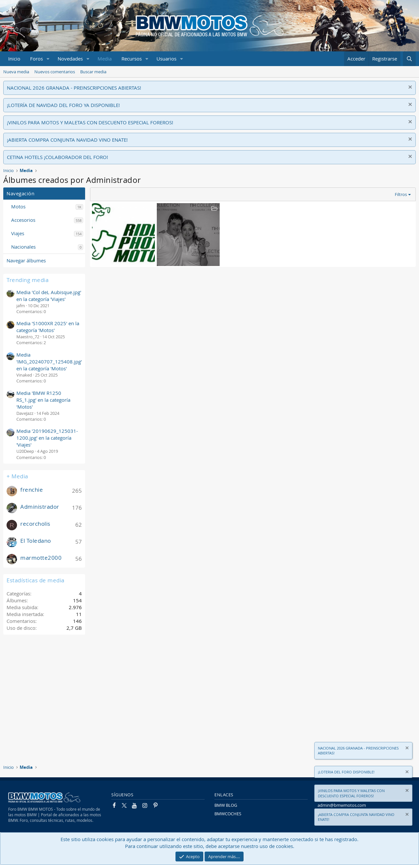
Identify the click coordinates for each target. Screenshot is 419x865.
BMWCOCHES (227, 814)
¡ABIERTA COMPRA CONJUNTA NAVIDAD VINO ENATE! (67, 139)
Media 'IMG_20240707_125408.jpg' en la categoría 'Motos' (49, 361)
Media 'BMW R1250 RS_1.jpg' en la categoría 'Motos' (43, 400)
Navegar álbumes (26, 260)
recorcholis (35, 523)
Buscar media (93, 72)
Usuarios (166, 58)
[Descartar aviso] (409, 87)
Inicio (14, 58)
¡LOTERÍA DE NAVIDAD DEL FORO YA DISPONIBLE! (63, 105)
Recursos (131, 58)
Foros (36, 58)
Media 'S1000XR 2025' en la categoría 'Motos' (47, 326)
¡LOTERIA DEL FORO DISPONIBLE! (346, 771)
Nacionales (23, 246)
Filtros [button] (401, 194)
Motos (18, 206)
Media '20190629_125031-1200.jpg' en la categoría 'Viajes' (47, 438)
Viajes (17, 233)
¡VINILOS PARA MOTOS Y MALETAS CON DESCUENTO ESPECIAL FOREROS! (90, 122)
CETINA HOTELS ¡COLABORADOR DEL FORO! (57, 157)
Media (105, 58)
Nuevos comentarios (54, 72)
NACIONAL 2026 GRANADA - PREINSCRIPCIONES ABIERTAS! (74, 87)
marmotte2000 (41, 557)
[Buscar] (409, 58)
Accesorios (23, 220)
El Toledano (35, 540)
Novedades (70, 58)
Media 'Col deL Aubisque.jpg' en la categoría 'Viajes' (48, 295)
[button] (48, 58)
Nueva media (16, 72)
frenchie (31, 489)
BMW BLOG (225, 805)
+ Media (17, 476)
